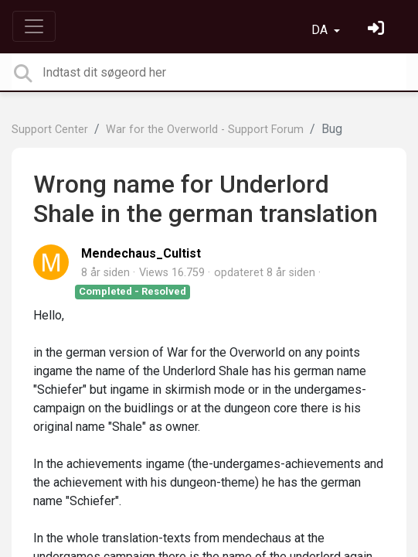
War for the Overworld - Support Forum (205, 129)
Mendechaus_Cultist (141, 253)
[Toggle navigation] (34, 26)
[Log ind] (378, 30)
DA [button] (321, 29)
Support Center (50, 129)
